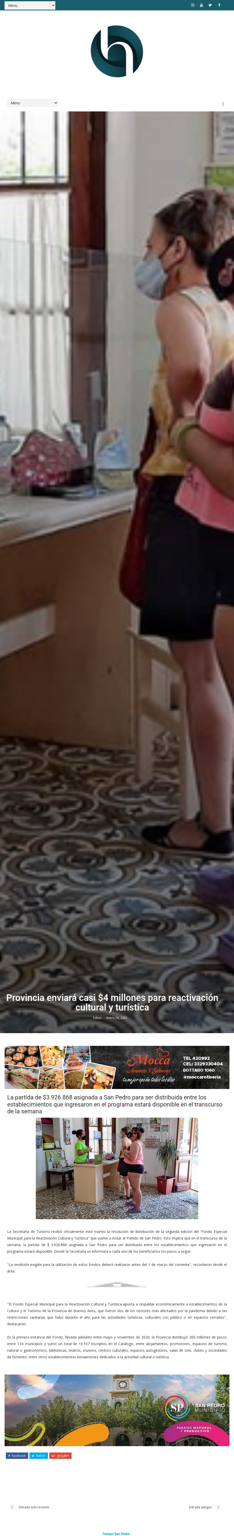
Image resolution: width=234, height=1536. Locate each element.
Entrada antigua (200, 1507)
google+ (60, 1456)
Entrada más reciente (33, 1507)
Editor (98, 1018)
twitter (38, 1456)
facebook (17, 1456)
